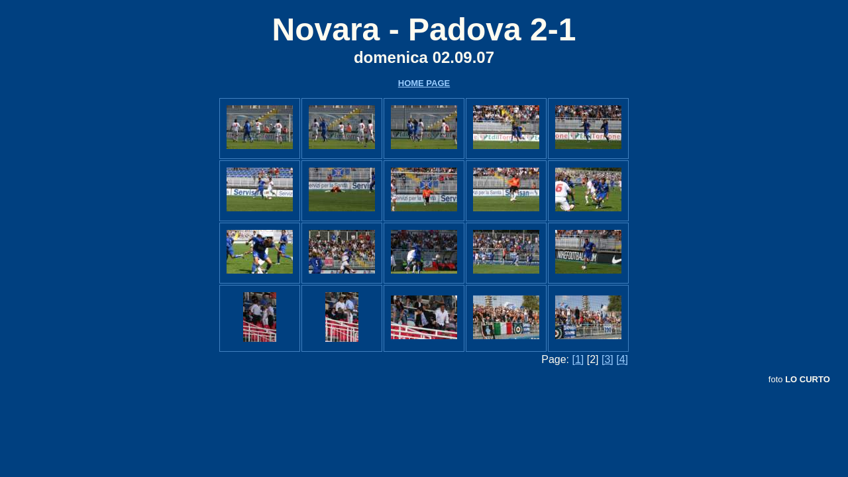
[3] (607, 359)
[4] (622, 359)
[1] (578, 359)
